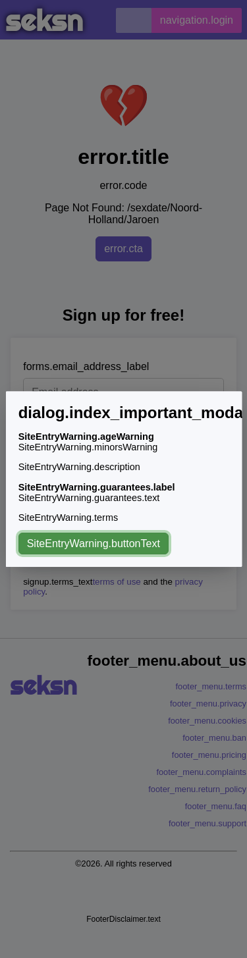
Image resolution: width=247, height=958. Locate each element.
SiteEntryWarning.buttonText (92, 543)
